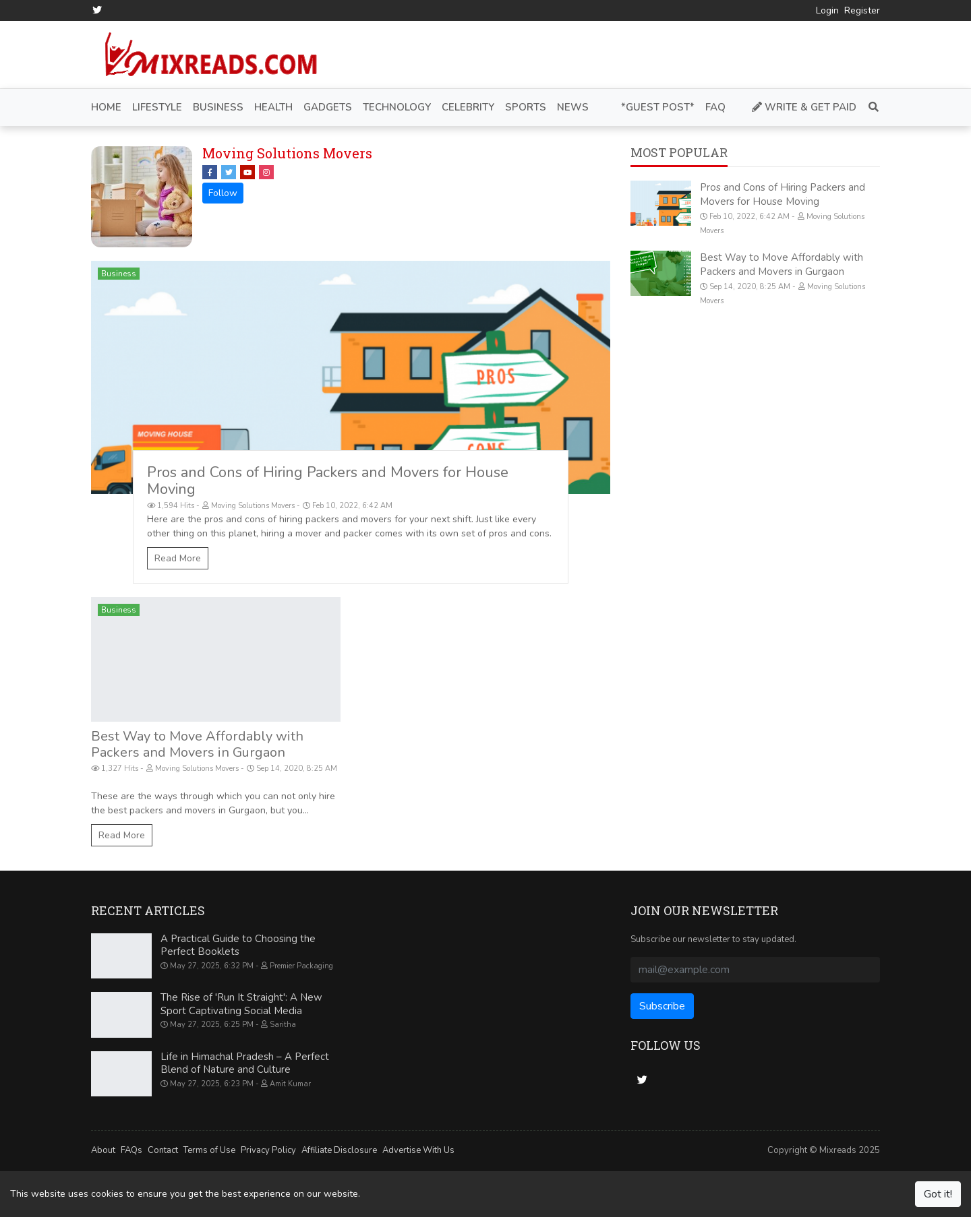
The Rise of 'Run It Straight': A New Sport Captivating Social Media (241, 1004)
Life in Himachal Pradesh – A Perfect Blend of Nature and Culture (244, 1063)
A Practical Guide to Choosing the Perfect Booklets (238, 945)
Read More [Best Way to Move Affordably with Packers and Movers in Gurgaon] (121, 835)
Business (118, 273)
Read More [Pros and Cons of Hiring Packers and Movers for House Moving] (177, 558)
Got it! (938, 1194)
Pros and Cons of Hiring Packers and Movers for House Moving (327, 480)
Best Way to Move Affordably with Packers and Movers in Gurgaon (197, 744)
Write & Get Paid (804, 107)
